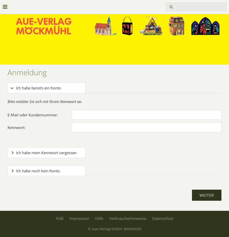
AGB (59, 218)
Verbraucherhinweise (127, 218)
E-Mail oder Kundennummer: (33, 114)
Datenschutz (163, 218)
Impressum (79, 218)
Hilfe (99, 218)
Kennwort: (16, 127)
